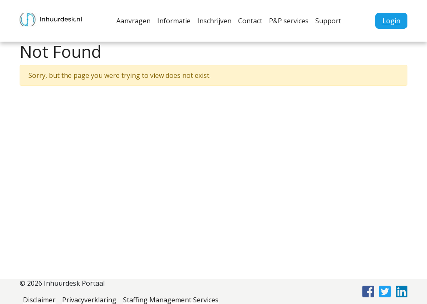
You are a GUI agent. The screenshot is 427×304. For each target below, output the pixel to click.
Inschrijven (214, 20)
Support (328, 20)
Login (391, 20)
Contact (250, 20)
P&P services (289, 20)
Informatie (174, 20)
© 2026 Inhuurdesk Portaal (62, 283)
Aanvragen (133, 20)
